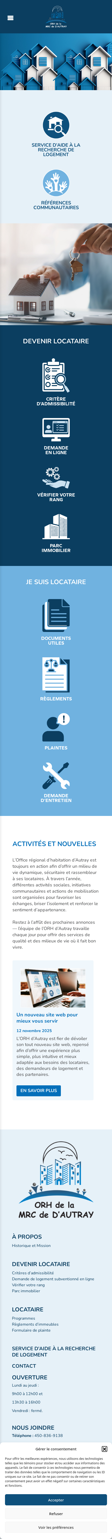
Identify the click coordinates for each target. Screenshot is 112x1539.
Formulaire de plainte (31, 1330)
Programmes (23, 1318)
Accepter (56, 1499)
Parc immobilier (26, 1291)
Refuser (56, 1513)
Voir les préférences (56, 1527)
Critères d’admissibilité (33, 1273)
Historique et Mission (31, 1245)
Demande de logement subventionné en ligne (53, 1279)
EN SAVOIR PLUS (38, 1091)
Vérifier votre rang (28, 1285)
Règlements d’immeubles (35, 1324)
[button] (104, 1448)
